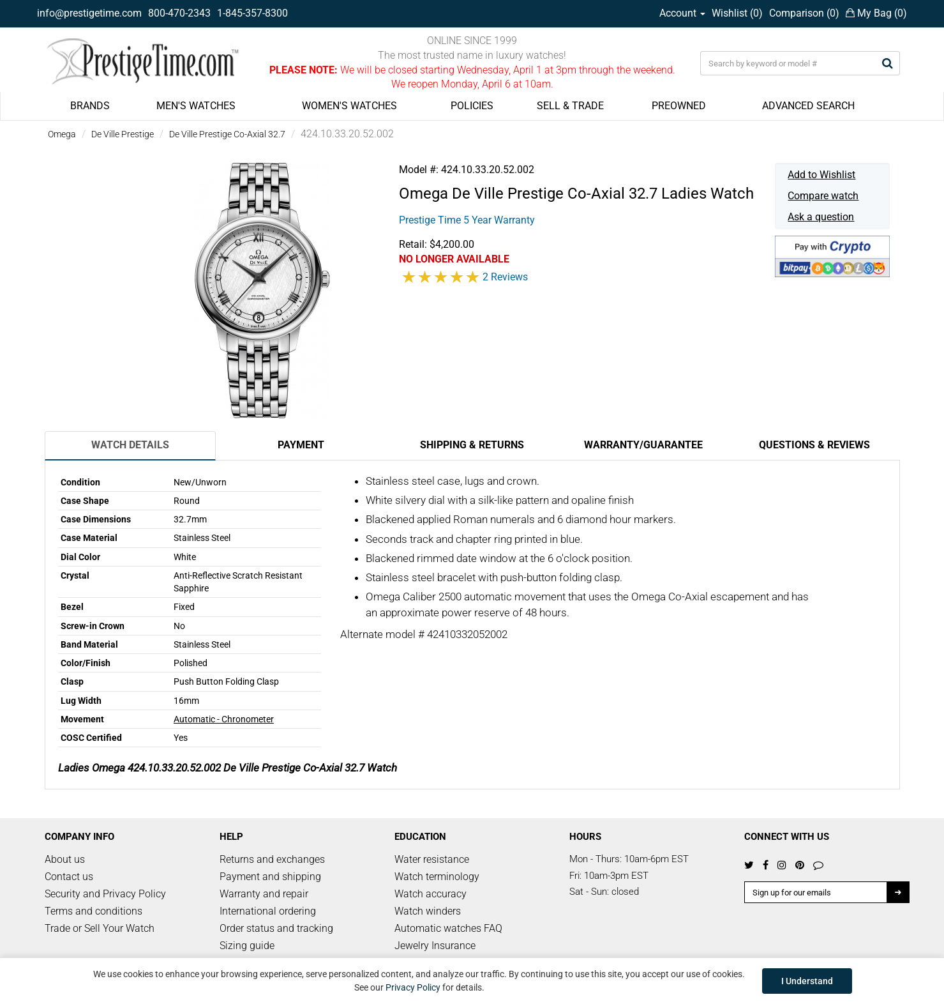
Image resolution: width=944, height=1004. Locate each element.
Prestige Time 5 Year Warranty (467, 220)
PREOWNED (679, 106)
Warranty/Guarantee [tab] (643, 445)
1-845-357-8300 (252, 13)
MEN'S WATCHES (196, 106)
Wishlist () (737, 13)
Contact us (69, 877)
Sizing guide (247, 945)
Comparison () (804, 13)
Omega (62, 134)
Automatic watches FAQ (448, 928)
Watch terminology (436, 877)
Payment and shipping (270, 877)
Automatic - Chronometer (224, 719)
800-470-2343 (179, 13)
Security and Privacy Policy (105, 894)
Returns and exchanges (272, 859)
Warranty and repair (264, 894)
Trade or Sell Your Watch (99, 928)
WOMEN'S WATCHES (349, 106)
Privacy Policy (413, 987)
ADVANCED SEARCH (808, 106)
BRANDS (90, 106)
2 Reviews (505, 277)
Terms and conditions (93, 911)
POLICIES (472, 106)
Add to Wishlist (821, 175)
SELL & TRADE (570, 106)
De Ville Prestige (122, 134)
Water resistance (431, 859)
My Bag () (876, 13)
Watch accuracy (430, 894)
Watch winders (427, 911)
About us (65, 859)
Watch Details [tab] (130, 445)
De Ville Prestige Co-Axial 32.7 (227, 134)
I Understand (807, 981)
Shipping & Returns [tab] (472, 445)
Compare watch (823, 196)
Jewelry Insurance (435, 945)
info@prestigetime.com (89, 13)
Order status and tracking (276, 928)
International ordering (268, 911)
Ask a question (821, 217)
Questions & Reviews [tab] (814, 445)
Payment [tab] (301, 445)
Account (682, 13)
